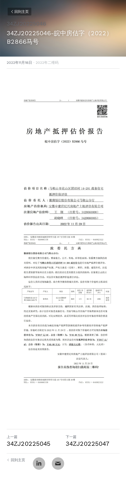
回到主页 (19, 12)
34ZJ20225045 (28, 443)
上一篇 (12, 437)
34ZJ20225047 (87, 443)
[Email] (58, 463)
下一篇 (71, 437)
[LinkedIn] (39, 463)
